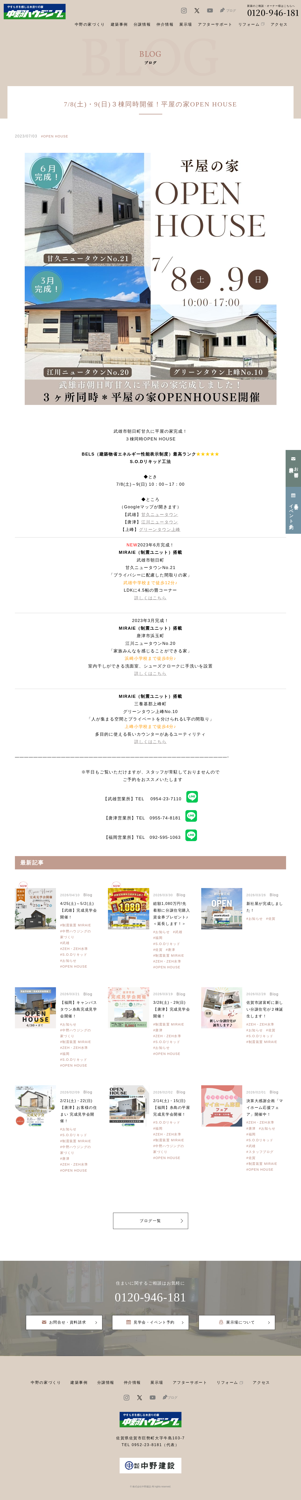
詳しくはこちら (150, 598)
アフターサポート (190, 1382)
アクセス (261, 1382)
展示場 (156, 1382)
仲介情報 (132, 1382)
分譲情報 (105, 1382)
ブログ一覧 (150, 1221)
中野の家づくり (46, 1382)
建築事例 (119, 24)
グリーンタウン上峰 (159, 529)
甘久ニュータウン (159, 514)
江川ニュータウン (159, 522)
